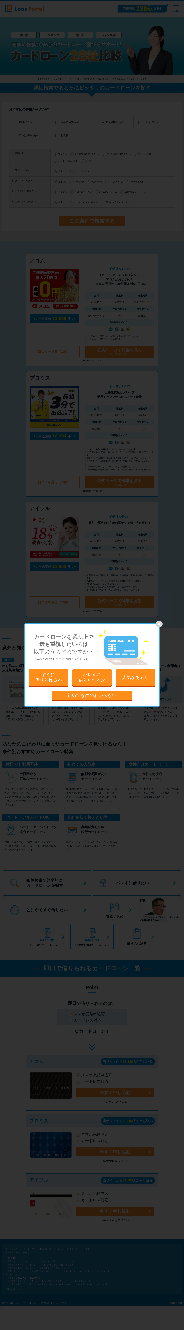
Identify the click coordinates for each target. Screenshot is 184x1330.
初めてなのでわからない (92, 695)
